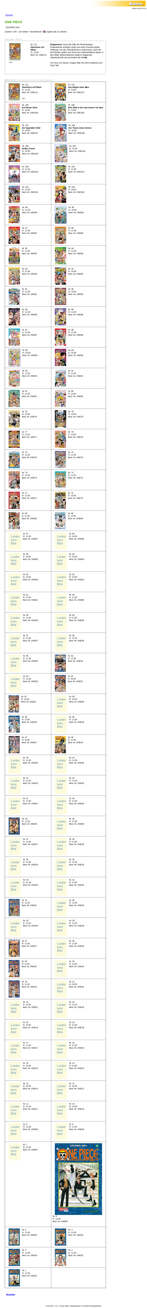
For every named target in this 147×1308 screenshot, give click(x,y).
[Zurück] (9, 15)
